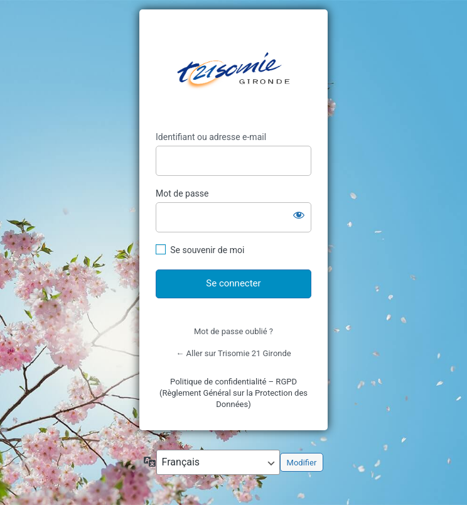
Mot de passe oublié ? (233, 331)
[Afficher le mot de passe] (298, 214)
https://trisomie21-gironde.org (233, 71)
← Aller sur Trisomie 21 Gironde (233, 353)
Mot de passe (182, 193)
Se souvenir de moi (207, 250)
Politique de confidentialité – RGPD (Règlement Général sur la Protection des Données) (233, 393)
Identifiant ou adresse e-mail (211, 137)
